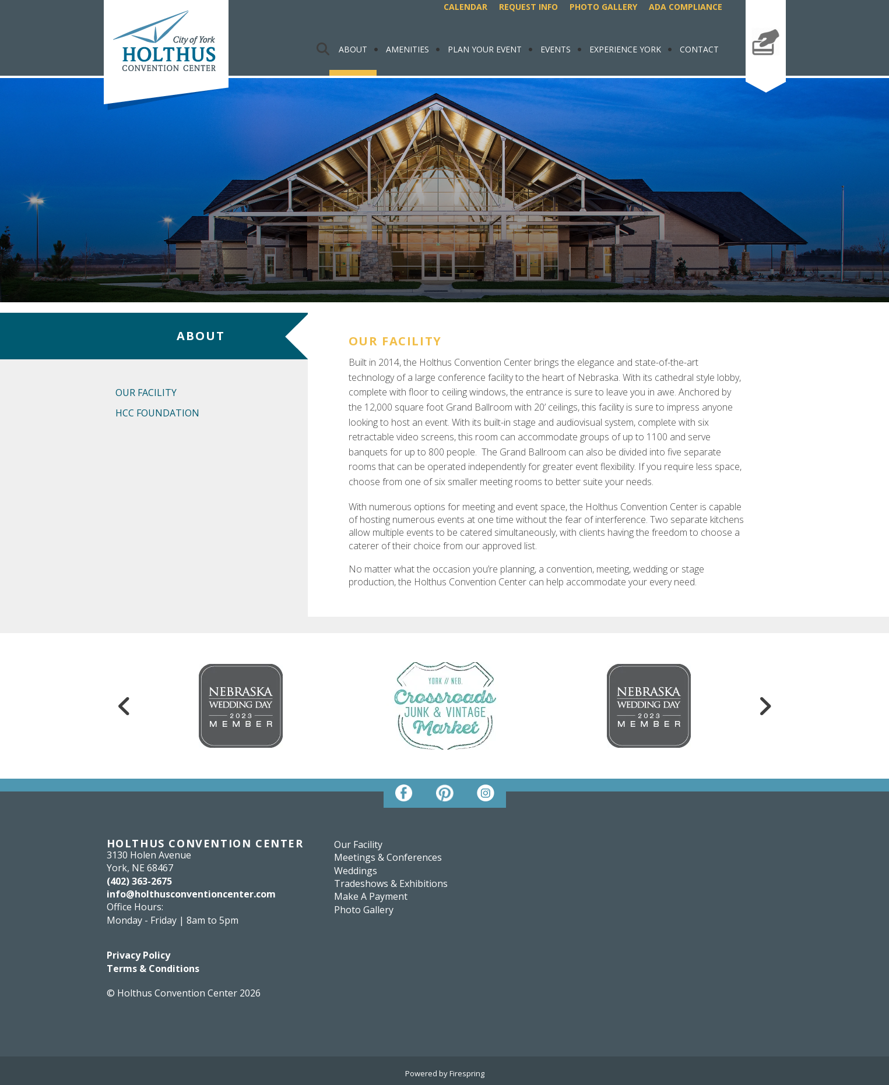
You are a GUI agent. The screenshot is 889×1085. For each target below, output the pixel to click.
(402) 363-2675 (139, 881)
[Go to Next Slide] (765, 706)
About (353, 49)
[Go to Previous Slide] (124, 706)
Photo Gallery (603, 6)
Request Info (528, 6)
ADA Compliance (685, 6)
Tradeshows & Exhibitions (391, 883)
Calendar (465, 6)
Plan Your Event (485, 49)
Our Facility (146, 392)
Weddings (355, 870)
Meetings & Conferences (388, 857)
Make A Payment (765, 66)
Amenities (407, 49)
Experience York (625, 49)
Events (555, 49)
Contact (699, 49)
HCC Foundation (157, 413)
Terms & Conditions (153, 968)
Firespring (466, 1073)
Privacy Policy (138, 955)
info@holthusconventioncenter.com (191, 894)
